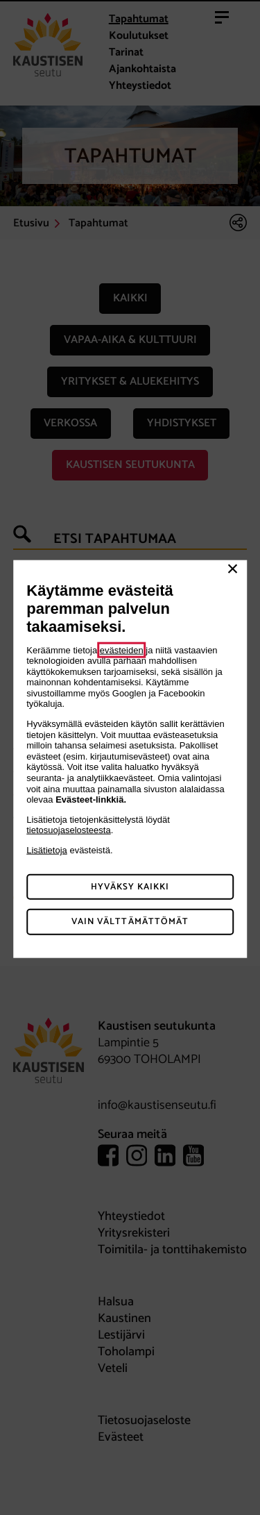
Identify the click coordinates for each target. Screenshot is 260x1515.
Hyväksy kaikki (130, 886)
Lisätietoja (46, 850)
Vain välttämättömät (130, 921)
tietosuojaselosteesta (68, 830)
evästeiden (122, 649)
